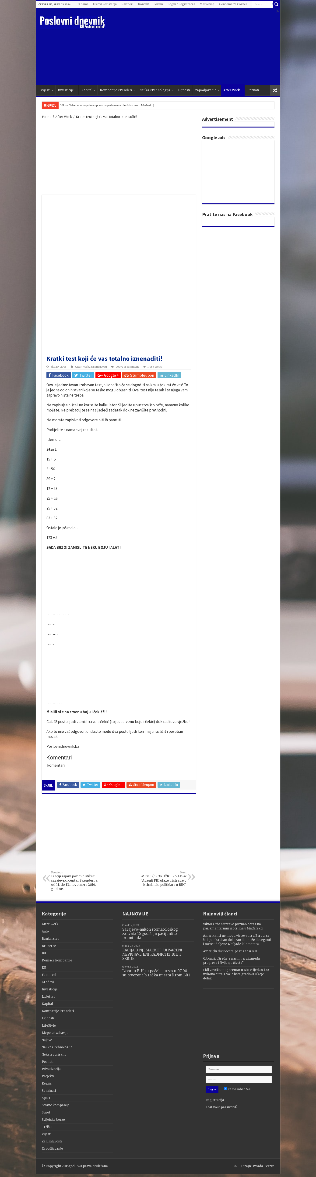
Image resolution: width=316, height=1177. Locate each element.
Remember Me (237, 1089)
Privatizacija (51, 1069)
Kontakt (143, 4)
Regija (47, 1083)
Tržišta (47, 1127)
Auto (45, 931)
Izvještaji (48, 997)
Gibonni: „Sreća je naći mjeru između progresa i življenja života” (231, 961)
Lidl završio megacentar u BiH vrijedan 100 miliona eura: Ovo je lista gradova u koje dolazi (236, 974)
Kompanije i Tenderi (116, 90)
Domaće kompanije (57, 960)
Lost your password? (222, 1107)
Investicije (66, 90)
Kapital (86, 90)
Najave (47, 1040)
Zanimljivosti (99, 366)
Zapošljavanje (205, 90)
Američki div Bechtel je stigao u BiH (230, 951)
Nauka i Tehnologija (155, 90)
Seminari (49, 1091)
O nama (83, 4)
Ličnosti (184, 90)
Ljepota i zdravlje (55, 1033)
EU (44, 968)
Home (46, 117)
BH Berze (49, 946)
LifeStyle (49, 1026)
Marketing (207, 4)
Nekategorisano (54, 1054)
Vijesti (45, 90)
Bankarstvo (50, 939)
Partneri (127, 4)
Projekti (48, 1076)
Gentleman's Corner (233, 4)
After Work (231, 90)
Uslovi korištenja (105, 4)
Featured (49, 975)
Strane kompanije (56, 1105)
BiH (44, 953)
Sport (46, 1098)
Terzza (269, 1166)
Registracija (215, 1100)
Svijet (46, 1112)
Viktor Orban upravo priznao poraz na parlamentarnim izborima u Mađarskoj (107, 105)
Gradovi (48, 982)
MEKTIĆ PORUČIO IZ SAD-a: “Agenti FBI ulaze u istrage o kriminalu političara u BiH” (162, 879)
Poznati (253, 90)
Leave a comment (127, 366)
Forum (158, 4)
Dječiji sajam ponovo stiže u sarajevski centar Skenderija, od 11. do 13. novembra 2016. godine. (75, 881)
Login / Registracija (181, 4)
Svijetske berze (53, 1120)
